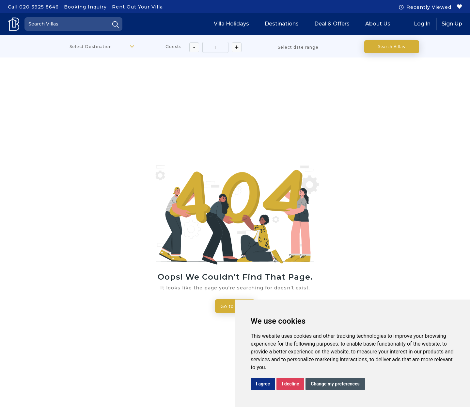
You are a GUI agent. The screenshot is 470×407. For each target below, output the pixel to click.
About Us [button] (377, 24)
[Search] (73, 23)
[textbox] (94, 47)
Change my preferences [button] (335, 383)
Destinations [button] (282, 24)
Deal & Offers (332, 24)
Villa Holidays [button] (231, 24)
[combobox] (94, 47)
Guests (173, 46)
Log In (422, 24)
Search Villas (391, 46)
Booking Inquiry (85, 7)
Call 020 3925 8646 (33, 7)
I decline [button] (290, 383)
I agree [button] (263, 383)
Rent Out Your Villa (137, 7)
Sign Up (452, 24)
